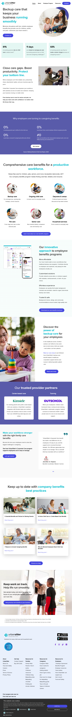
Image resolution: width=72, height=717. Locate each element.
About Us (5, 663)
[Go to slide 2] (54, 471)
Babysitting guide (44, 681)
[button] (24, 715)
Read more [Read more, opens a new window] (6, 707)
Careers (5, 668)
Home (33, 3)
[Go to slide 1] (53, 471)
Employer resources (60, 668)
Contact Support (18, 661)
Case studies (58, 670)
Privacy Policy (6, 675)
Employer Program (48, 3)
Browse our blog (36, 563)
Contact (66, 3)
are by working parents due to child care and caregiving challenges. (35, 52)
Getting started (44, 670)
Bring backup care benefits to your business (18, 602)
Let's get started (9, 456)
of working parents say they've (59, 52)
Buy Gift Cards (18, 663)
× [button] (70, 700)
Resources (58, 3)
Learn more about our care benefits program (36, 234)
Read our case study (49, 353)
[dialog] (36, 708)
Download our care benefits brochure (51, 310)
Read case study (51, 371)
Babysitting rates (30, 677)
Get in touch (58, 677)
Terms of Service (7, 672)
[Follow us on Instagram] (59, 644)
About (39, 3)
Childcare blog (29, 675)
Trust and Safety (7, 666)
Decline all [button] (57, 709)
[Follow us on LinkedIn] (66, 644)
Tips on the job (44, 684)
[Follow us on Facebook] (55, 644)
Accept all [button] (57, 706)
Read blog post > (9, 520)
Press (4, 670)
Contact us (8, 35)
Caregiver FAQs (44, 663)
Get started (36, 146)
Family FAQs (29, 663)
